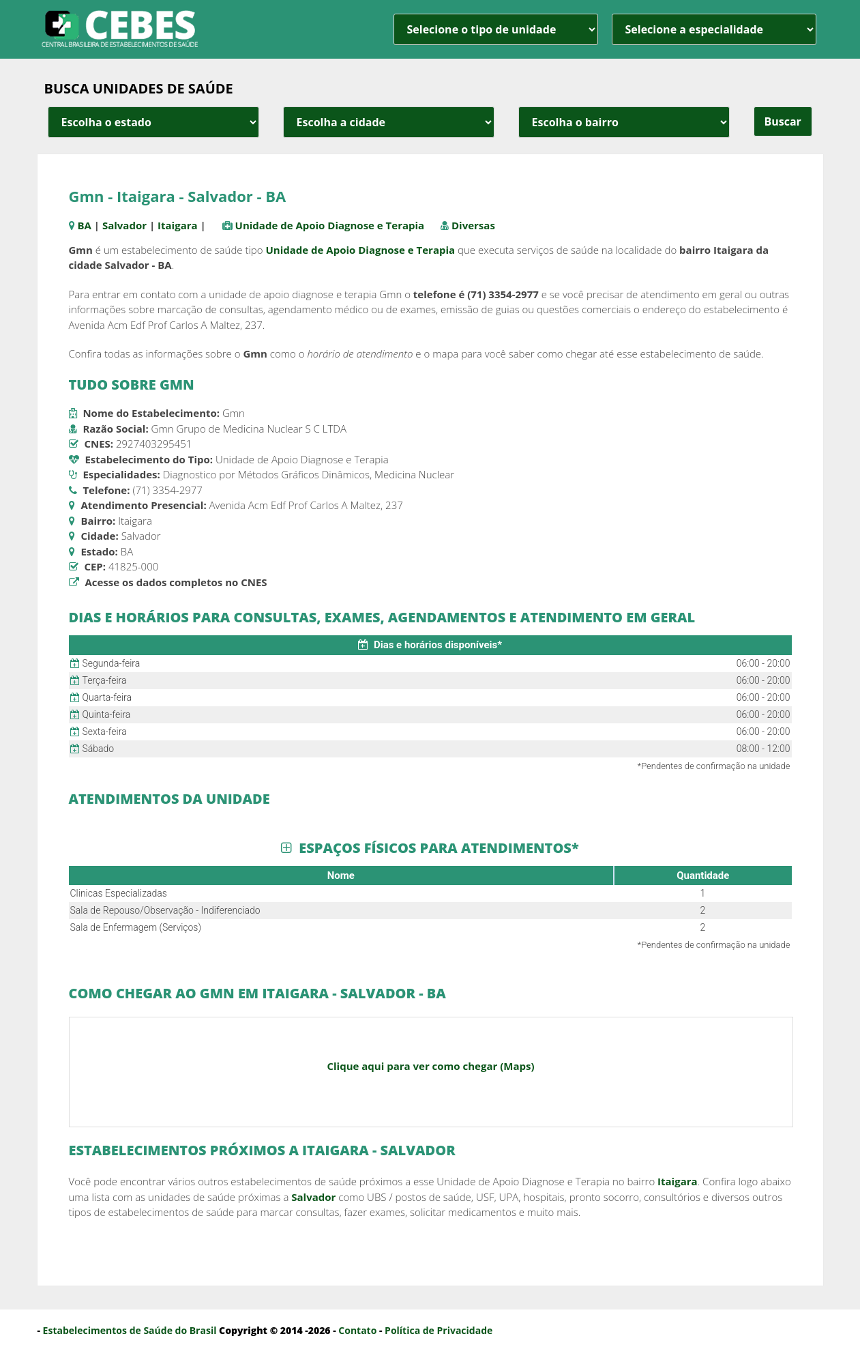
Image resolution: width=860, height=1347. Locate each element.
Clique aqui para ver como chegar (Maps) (430, 1066)
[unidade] (496, 29)
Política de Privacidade (438, 1330)
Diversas (473, 225)
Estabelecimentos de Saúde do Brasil (130, 1330)
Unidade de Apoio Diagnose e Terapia (330, 225)
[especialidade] (714, 29)
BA (84, 225)
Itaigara (178, 225)
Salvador (124, 225)
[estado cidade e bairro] (153, 122)
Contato (357, 1330)
